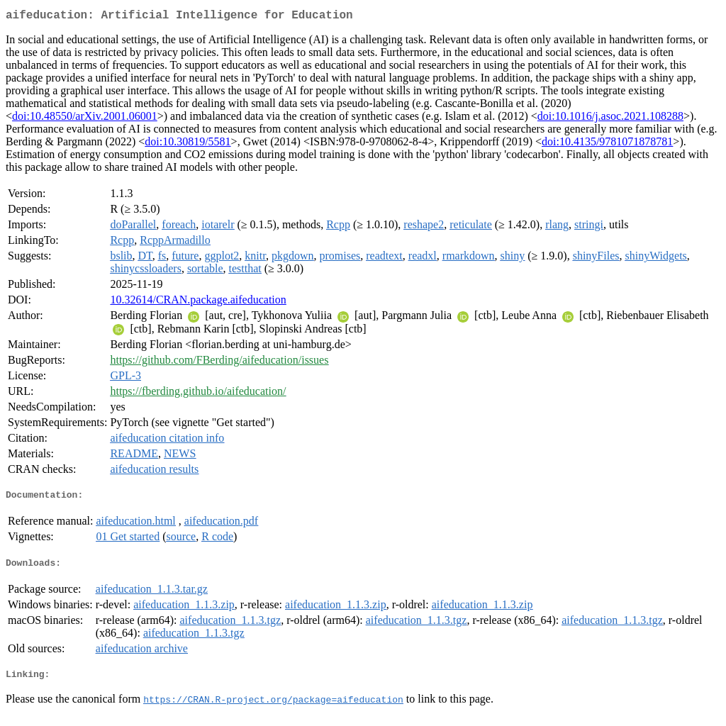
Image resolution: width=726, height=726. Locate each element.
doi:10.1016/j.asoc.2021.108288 (610, 119)
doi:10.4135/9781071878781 (607, 144)
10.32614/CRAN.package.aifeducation (198, 302)
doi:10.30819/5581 (187, 144)
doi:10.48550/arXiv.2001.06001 (84, 119)
